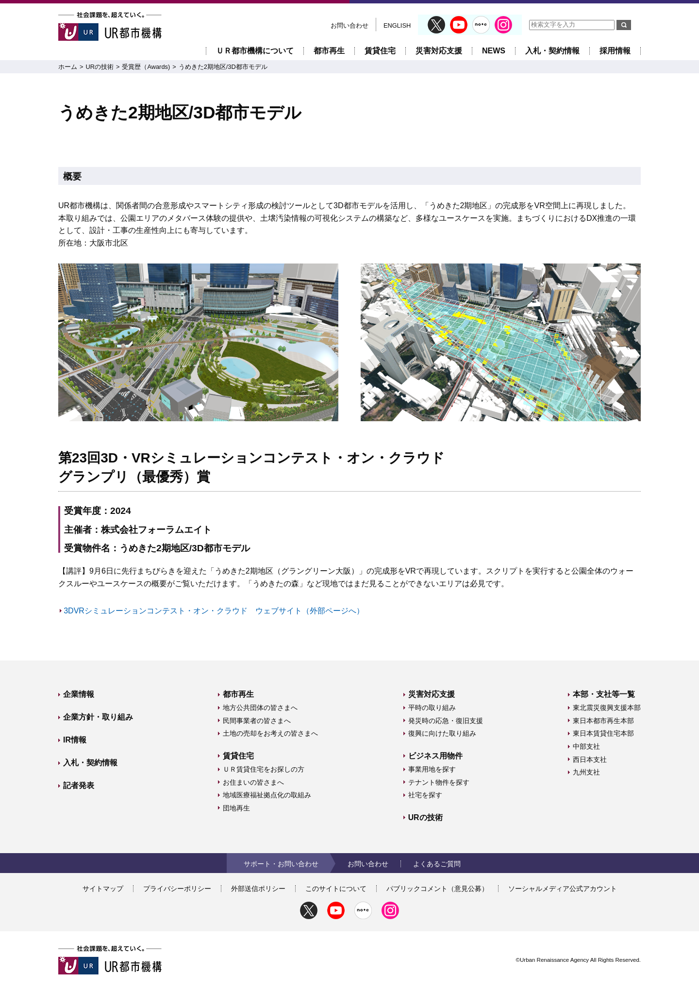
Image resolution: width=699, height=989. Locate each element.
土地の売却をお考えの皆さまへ (270, 733)
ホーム (67, 66)
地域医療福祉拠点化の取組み (267, 795)
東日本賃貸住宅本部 (603, 733)
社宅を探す (425, 795)
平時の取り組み (432, 707)
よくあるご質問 (437, 864)
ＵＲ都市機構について (255, 51)
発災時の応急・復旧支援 (445, 721)
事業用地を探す (432, 769)
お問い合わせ (349, 25)
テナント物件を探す (438, 782)
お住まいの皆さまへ (253, 782)
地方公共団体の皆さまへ (260, 707)
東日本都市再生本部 (603, 721)
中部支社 (586, 746)
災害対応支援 (439, 51)
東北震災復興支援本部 (607, 707)
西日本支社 (590, 759)
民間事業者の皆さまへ (257, 721)
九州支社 (586, 772)
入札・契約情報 (552, 51)
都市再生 (329, 51)
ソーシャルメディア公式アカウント (562, 888)
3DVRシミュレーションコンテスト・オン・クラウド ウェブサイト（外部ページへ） (214, 611)
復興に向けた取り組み (442, 733)
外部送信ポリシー (258, 888)
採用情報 (615, 51)
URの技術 (99, 66)
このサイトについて (335, 888)
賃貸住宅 (380, 51)
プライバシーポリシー (177, 888)
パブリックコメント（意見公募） (437, 888)
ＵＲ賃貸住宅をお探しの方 (263, 769)
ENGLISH (397, 25)
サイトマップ (103, 888)
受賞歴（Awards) (146, 66)
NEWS (493, 51)
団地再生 (236, 808)
